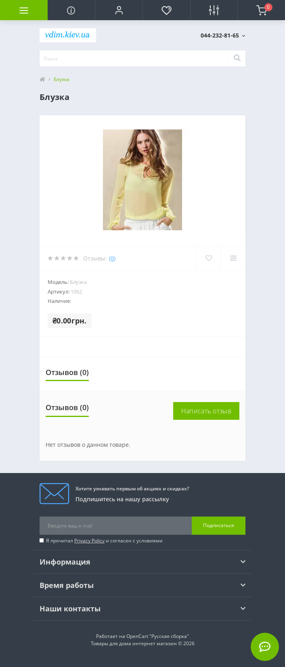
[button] (118, 10)
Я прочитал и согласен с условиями (104, 540)
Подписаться (218, 525)
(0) (112, 258)
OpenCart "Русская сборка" (157, 636)
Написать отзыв (206, 410)
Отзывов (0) (67, 372)
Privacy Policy (89, 540)
